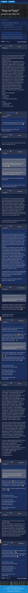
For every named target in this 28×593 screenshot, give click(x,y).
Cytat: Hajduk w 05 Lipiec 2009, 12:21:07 (12, 295)
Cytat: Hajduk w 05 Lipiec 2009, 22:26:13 (12, 470)
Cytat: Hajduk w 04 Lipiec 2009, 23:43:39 (12, 169)
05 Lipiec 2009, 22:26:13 (6, 387)
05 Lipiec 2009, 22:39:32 (6, 466)
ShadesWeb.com (17, 591)
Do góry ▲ (19, 586)
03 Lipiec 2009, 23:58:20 (6, 50)
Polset (8, 151)
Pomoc (8, 586)
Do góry (3, 578)
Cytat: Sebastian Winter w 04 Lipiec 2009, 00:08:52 (14, 159)
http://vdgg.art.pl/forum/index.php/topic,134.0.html (13, 331)
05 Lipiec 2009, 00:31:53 (6, 195)
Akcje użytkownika (22, 41)
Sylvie (20, 27)
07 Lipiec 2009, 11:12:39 (6, 547)
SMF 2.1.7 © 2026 (10, 589)
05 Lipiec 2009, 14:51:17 (6, 292)
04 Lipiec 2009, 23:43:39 (6, 139)
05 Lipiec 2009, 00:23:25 (6, 156)
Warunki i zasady (13, 586)
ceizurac (8, 320)
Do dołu (3, 41)
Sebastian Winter (11, 113)
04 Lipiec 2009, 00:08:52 (6, 119)
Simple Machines (17, 589)
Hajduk (8, 45)
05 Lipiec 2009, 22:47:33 (6, 517)
